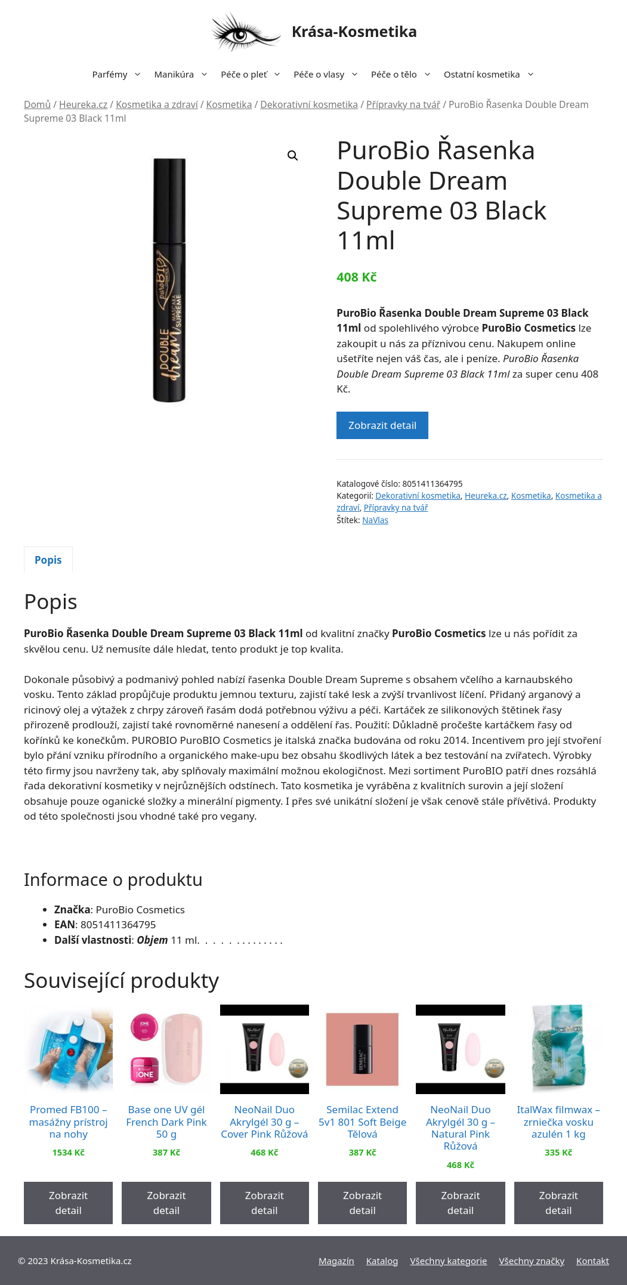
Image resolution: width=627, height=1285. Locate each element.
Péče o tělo (404, 74)
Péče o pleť (254, 74)
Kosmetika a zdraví (157, 104)
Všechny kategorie (448, 1261)
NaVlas (375, 520)
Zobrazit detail (382, 425)
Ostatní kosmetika (492, 74)
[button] (293, 155)
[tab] (48, 559)
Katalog (382, 1261)
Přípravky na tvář (403, 104)
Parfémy (120, 74)
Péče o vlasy (329, 74)
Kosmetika (229, 104)
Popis (48, 560)
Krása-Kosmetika (355, 31)
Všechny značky (532, 1261)
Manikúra (184, 74)
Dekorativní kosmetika (309, 104)
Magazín (336, 1261)
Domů (37, 104)
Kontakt (592, 1261)
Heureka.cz (83, 104)
